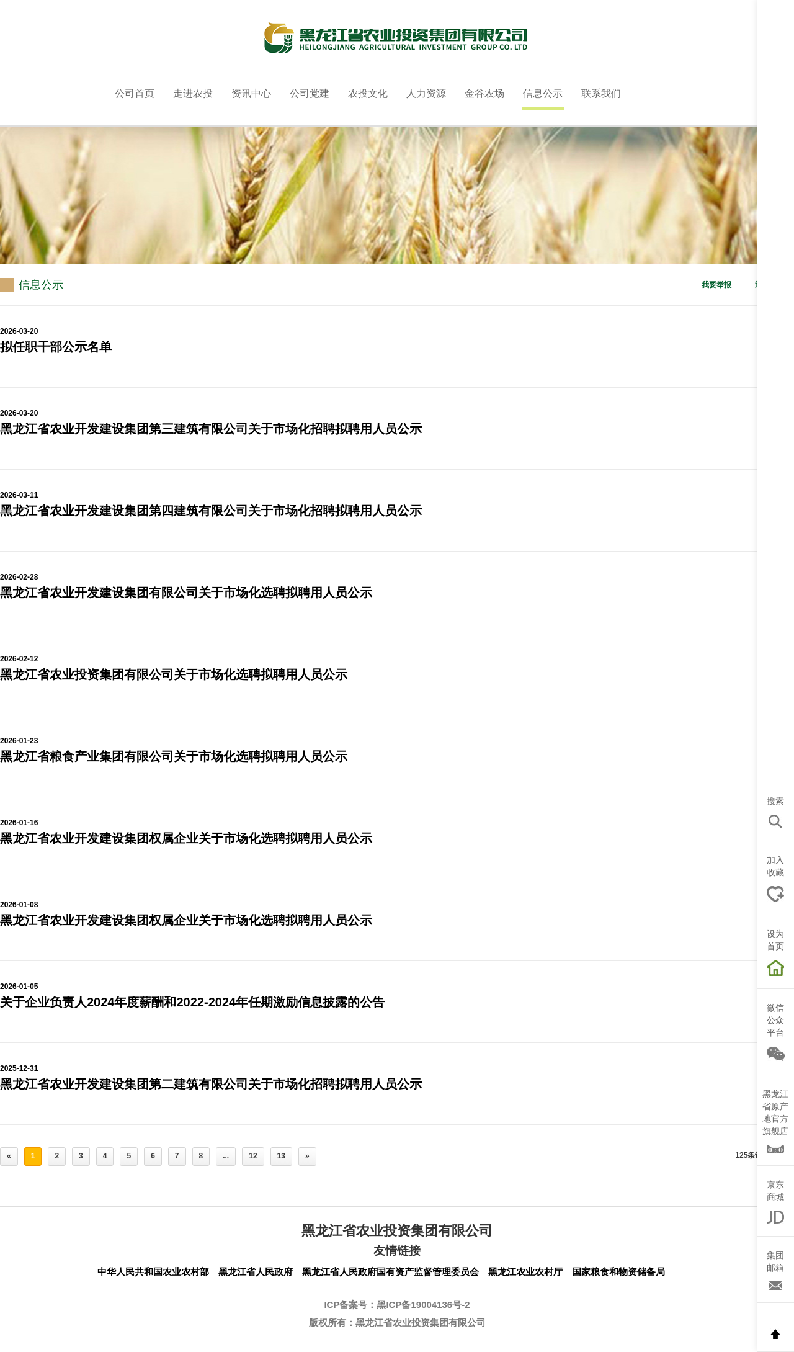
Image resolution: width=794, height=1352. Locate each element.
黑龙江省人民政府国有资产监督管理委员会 (390, 1271)
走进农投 (193, 93)
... (226, 1156)
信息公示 (543, 93)
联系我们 (601, 93)
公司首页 (134, 93)
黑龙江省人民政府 (255, 1271)
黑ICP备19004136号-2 (423, 1304)
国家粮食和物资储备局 (618, 1271)
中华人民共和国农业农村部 (153, 1271)
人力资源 (426, 93)
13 (281, 1156)
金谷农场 (484, 93)
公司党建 (309, 93)
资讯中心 (251, 93)
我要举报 (716, 284)
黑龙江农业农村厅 (525, 1271)
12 (253, 1156)
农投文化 (368, 93)
